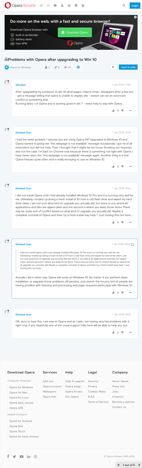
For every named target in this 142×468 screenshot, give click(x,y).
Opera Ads (49, 386)
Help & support (74, 371)
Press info (118, 376)
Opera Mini (16, 416)
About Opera (120, 371)
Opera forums (73, 381)
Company (120, 362)
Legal (92, 362)
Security (93, 371)
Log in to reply (128, 57)
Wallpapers (50, 381)
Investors (118, 386)
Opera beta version (21, 392)
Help (69, 362)
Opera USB (16, 397)
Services (50, 362)
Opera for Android (20, 411)
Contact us (119, 396)
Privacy (92, 376)
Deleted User (23, 122)
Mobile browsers (17, 404)
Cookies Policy (97, 381)
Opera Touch (17, 421)
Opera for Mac (18, 382)
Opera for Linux (19, 387)
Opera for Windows (20, 57)
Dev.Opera (72, 386)
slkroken (21, 74)
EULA (91, 386)
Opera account (52, 376)
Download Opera (77, 22)
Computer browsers (19, 370)
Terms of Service (98, 391)
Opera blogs (73, 376)
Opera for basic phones (24, 426)
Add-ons (48, 371)
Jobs (115, 381)
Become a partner (123, 391)
